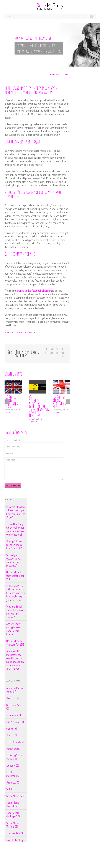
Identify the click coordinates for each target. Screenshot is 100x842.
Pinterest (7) (12, 782)
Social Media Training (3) (12, 824)
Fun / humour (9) (15, 722)
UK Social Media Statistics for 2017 (11, 402)
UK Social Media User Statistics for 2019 (15, 575)
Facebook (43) (13, 715)
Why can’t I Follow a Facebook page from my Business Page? (15, 512)
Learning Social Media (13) (14, 757)
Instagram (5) (13, 748)
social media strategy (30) (13, 814)
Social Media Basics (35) (12, 804)
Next (66, 74)
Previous (56, 74)
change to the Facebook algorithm (34, 290)
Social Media (19, 333)
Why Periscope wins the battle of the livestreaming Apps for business (39, 406)
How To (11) (11, 735)
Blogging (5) (12, 698)
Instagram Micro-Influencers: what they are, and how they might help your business (15, 593)
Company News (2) (14, 706)
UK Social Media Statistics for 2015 (59, 402)
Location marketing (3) (13, 774)
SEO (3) (10, 789)
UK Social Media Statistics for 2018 (15, 642)
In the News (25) (15, 742)
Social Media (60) (15, 796)
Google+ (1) (11, 728)
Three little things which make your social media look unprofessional (15, 529)
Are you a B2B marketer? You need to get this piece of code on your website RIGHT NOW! (15, 660)
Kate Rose (10, 333)
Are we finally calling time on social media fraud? (13, 629)
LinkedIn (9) (12, 765)
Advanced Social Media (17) (14, 689)
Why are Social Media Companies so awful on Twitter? (15, 612)
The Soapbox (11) (14, 833)
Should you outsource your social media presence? (14, 560)
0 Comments (30, 333)
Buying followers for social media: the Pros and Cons (16, 545)
